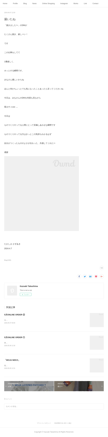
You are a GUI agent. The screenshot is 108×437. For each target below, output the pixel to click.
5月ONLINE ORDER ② (14, 315)
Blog (25, 4)
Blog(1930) (7, 260)
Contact (95, 4)
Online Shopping (48, 4)
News (34, 4)
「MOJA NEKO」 (12, 360)
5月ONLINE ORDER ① (14, 338)
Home (5, 4)
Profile (15, 4)
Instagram (64, 4)
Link (85, 4)
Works (75, 4)
